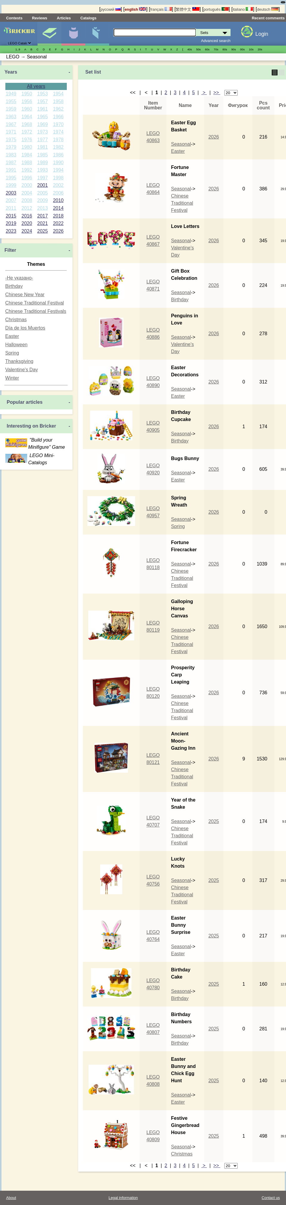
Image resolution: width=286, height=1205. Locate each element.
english (135, 9)
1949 (11, 93)
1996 (26, 177)
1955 (11, 101)
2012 (26, 208)
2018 (58, 215)
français (161, 9)
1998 (58, 177)
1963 (11, 116)
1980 (26, 147)
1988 (26, 162)
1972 (26, 131)
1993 (42, 170)
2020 (26, 223)
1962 (58, 108)
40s (189, 49)
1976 (26, 139)
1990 (58, 162)
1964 (26, 116)
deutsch (268, 9)
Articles (64, 18)
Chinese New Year (25, 294)
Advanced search (216, 40)
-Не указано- (19, 277)
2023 (11, 231)
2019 (11, 223)
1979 (11, 147)
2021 (42, 223)
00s (242, 49)
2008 (26, 200)
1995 (11, 177)
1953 (42, 93)
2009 (42, 200)
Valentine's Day (21, 369)
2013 (42, 208)
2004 (26, 192)
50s (198, 49)
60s (207, 49)
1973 (42, 131)
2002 (58, 185)
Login (261, 34)
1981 (42, 147)
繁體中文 (188, 9)
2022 (58, 223)
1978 (58, 139)
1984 (26, 154)
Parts (97, 33)
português (215, 9)
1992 (26, 170)
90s (233, 49)
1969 (42, 124)
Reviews (39, 18)
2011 (11, 208)
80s (224, 49)
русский (110, 9)
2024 (26, 231)
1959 (11, 108)
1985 (42, 154)
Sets (49, 33)
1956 (26, 101)
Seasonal (181, 144)
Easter (12, 336)
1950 (26, 93)
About (11, 1197)
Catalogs (88, 18)
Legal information (123, 1197)
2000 (26, 185)
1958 (58, 101)
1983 (11, 154)
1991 (11, 170)
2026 (58, 231)
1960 (26, 108)
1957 (42, 101)
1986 (58, 154)
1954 (58, 93)
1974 (58, 131)
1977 (42, 139)
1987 (11, 162)
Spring (12, 352)
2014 (58, 208)
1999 (11, 185)
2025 (42, 231)
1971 (11, 131)
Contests (14, 18)
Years (10, 71)
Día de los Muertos (25, 327)
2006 (58, 192)
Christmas (16, 319)
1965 (42, 116)
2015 (11, 215)
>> (216, 92)
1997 (42, 177)
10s (251, 49)
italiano (243, 9)
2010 (58, 200)
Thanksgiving (19, 361)
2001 (42, 185)
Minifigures (73, 33)
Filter (10, 250)
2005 (42, 192)
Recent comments (268, 18)
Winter (12, 378)
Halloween (16, 344)
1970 (58, 124)
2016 (26, 215)
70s (216, 49)
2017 (42, 215)
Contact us (271, 1197)
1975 (11, 139)
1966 (58, 116)
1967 (11, 124)
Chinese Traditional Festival (34, 302)
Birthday (14, 286)
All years (36, 86)
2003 (11, 192)
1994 (58, 170)
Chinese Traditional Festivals (36, 311)
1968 (26, 124)
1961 (42, 108)
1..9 (18, 49)
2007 (11, 200)
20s (260, 49)
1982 (58, 147)
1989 (42, 162)
